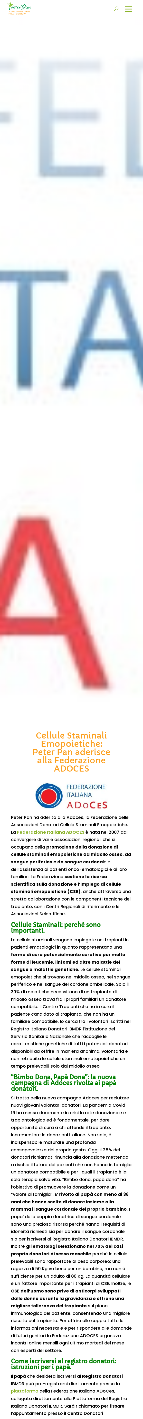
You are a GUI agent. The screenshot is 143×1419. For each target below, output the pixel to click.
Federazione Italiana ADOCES (51, 832)
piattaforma (24, 1391)
